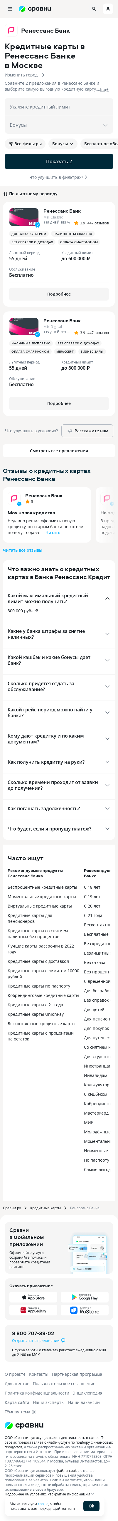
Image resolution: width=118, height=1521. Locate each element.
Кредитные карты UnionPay (36, 1014)
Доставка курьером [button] (28, 234)
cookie (43, 1503)
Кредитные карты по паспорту (39, 986)
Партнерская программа (77, 1374)
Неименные (96, 1150)
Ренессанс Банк (44, 495)
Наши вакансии (84, 1402)
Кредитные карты (45, 1207)
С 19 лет (92, 896)
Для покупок (96, 1028)
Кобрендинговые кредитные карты (43, 995)
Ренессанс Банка (85, 1207)
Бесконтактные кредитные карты (41, 1023)
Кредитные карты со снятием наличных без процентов (38, 933)
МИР (88, 1122)
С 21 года (93, 915)
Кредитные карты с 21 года (35, 1005)
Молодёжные (97, 1132)
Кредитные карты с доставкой (38, 961)
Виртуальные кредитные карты (40, 906)
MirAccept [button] (65, 351)
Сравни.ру (12, 1207)
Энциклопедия (87, 1393)
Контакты (38, 1374)
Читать (52, 532)
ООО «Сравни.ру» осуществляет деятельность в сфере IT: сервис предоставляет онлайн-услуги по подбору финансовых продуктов (59, 1442)
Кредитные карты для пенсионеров (30, 918)
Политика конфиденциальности (37, 1393)
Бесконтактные (99, 925)
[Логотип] (24, 1425)
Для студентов (98, 1056)
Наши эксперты (49, 1402)
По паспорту (96, 1160)
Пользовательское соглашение (64, 1383)
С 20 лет (92, 906)
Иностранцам (98, 1066)
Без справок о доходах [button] (32, 242)
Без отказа (94, 962)
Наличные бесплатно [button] (72, 234)
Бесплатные (96, 934)
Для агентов (17, 1383)
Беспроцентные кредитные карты (42, 887)
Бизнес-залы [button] (92, 351)
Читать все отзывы (22, 550)
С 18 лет (92, 887)
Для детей (94, 1009)
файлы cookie (68, 1470)
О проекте (15, 1374)
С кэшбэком (95, 1094)
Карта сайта (17, 1402)
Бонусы (63, 143)
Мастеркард (96, 1113)
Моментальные (99, 1141)
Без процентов (99, 972)
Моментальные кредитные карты (42, 896)
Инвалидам (95, 1075)
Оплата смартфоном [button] (79, 242)
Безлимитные (98, 953)
